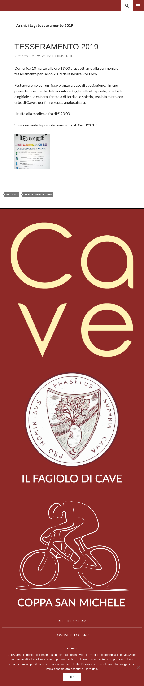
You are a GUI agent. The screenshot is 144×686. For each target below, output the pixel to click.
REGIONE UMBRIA (72, 621)
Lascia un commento (56, 56)
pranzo (12, 194)
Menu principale (138, 5)
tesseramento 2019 (38, 194)
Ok (72, 677)
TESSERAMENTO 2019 (56, 46)
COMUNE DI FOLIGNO (72, 635)
